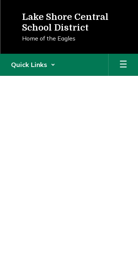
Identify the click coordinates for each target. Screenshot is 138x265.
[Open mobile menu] (123, 65)
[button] (33, 65)
